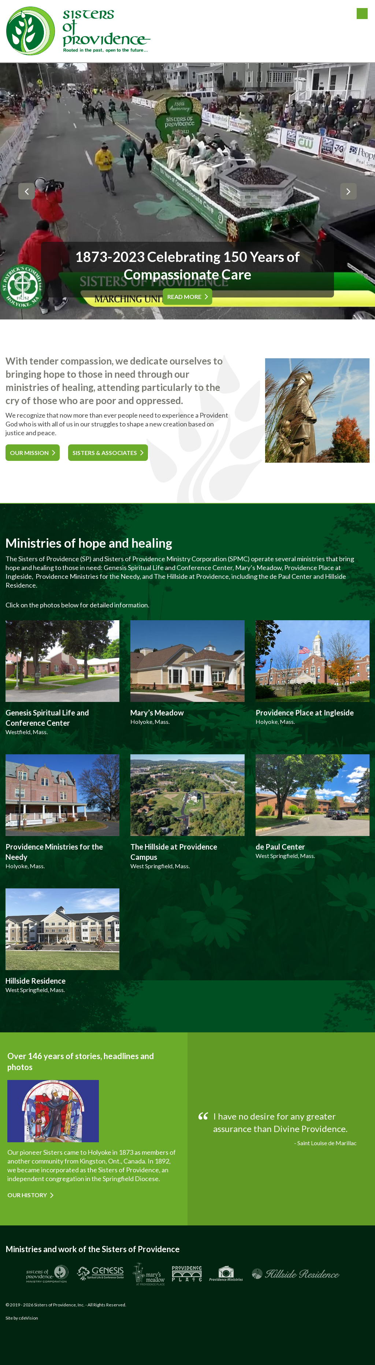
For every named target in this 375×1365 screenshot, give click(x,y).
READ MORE (184, 296)
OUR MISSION (29, 452)
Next (348, 191)
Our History (27, 1194)
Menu (362, 13)
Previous (26, 191)
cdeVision (28, 1318)
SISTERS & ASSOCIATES (105, 452)
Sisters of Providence (78, 31)
